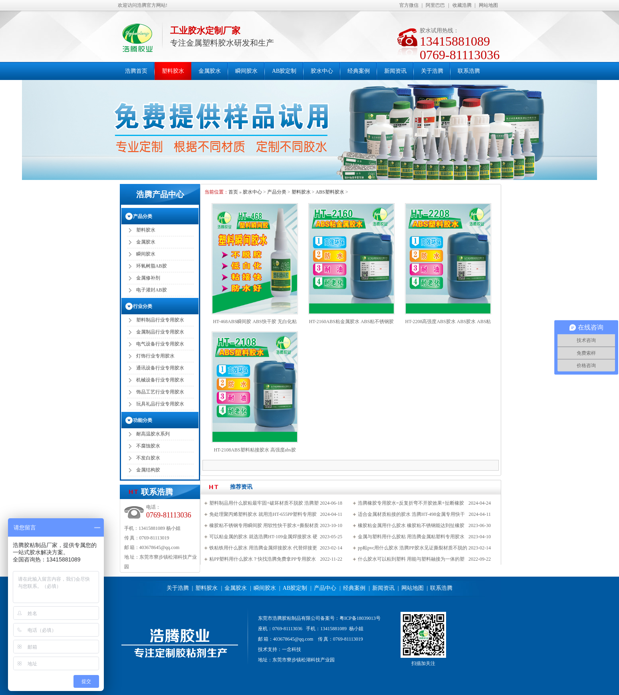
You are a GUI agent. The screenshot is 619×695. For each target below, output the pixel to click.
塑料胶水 (173, 71)
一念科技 (291, 649)
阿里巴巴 (435, 5)
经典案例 (358, 71)
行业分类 (142, 306)
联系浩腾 (469, 71)
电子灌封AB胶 (151, 290)
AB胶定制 (284, 71)
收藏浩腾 (462, 5)
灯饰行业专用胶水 (155, 356)
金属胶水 (209, 71)
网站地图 (488, 5)
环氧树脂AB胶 (151, 266)
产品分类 (276, 192)
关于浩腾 (432, 71)
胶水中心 (322, 71)
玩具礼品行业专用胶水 (160, 404)
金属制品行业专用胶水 (160, 332)
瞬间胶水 (246, 71)
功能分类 (142, 420)
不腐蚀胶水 (148, 446)
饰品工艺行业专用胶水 (160, 392)
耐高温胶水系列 (153, 434)
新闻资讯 (395, 71)
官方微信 (409, 5)
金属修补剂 (148, 278)
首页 (233, 192)
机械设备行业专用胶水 (160, 380)
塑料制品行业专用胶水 (160, 320)
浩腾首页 (136, 71)
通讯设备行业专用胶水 (160, 368)
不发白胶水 (148, 458)
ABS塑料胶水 (329, 192)
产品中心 (325, 588)
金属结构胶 (148, 470)
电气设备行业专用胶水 (160, 344)
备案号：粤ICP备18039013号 (350, 618)
